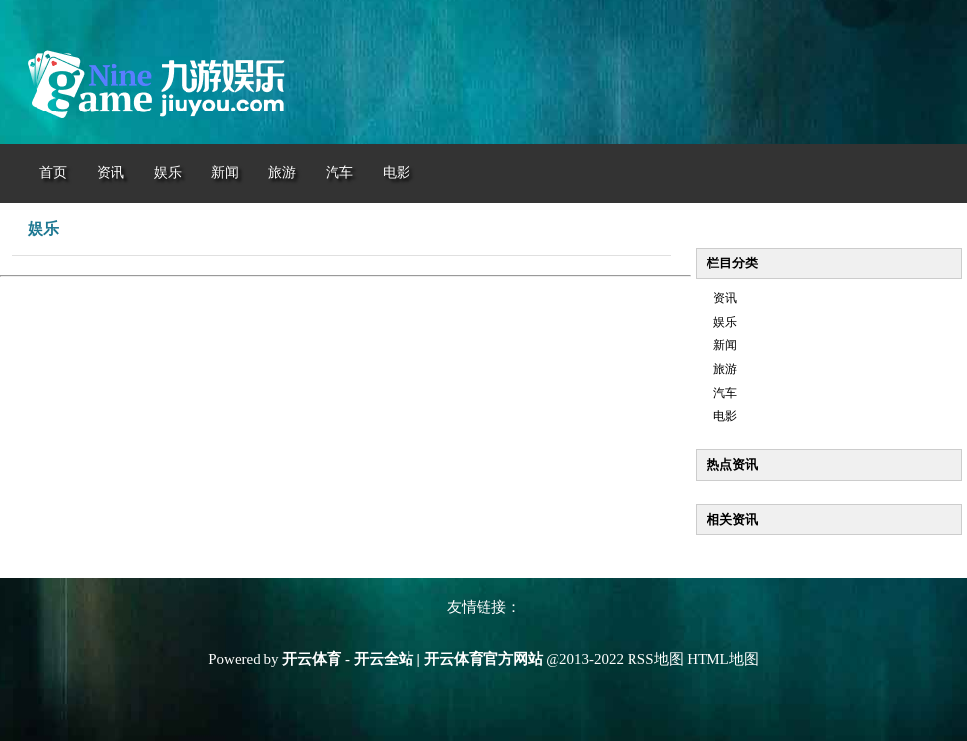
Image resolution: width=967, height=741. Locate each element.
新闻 (725, 345)
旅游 (725, 369)
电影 (725, 416)
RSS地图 (656, 659)
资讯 (725, 298)
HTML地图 (723, 659)
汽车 (725, 393)
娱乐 (725, 322)
